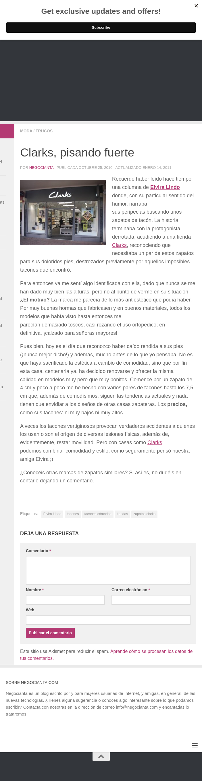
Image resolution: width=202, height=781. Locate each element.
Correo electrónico (130, 589)
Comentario (38, 550)
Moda (26, 131)
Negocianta (41, 167)
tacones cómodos (97, 514)
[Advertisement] (101, 81)
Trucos (44, 131)
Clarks (119, 245)
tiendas (122, 514)
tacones (73, 514)
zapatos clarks (144, 514)
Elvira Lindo (52, 514)
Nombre (35, 589)
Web (30, 610)
